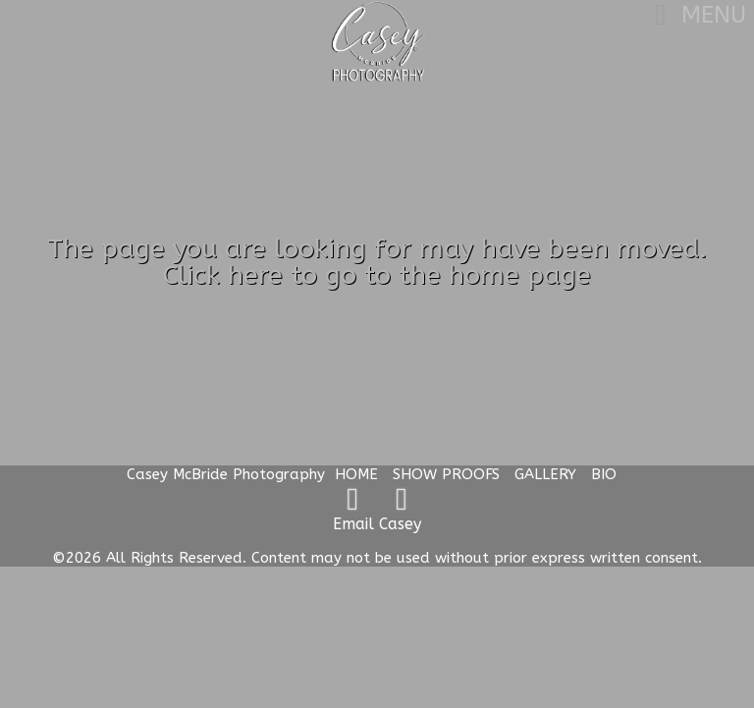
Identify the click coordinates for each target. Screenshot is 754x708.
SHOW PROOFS (446, 474)
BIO (604, 474)
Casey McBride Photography (226, 474)
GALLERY (545, 474)
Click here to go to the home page (377, 275)
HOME (356, 474)
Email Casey (377, 524)
